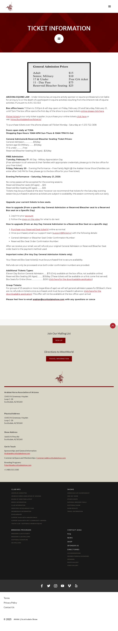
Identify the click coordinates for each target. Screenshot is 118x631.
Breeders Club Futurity (20, 533)
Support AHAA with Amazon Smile (24, 517)
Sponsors (71, 559)
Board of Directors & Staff (21, 499)
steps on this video (31, 219)
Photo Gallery (73, 562)
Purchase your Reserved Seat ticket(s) (30, 229)
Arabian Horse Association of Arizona (26, 496)
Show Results (72, 508)
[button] (109, 6)
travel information (59, 359)
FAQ (69, 534)
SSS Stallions (16, 542)
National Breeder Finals (77, 502)
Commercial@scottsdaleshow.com (51, 458)
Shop (69, 542)
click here (82, 116)
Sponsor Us (73, 546)
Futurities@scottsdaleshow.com (17, 465)
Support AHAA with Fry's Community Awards (28, 520)
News (70, 538)
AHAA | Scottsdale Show (25, 619)
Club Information (18, 505)
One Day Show (72, 496)
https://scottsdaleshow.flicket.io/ (26, 119)
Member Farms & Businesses (78, 556)
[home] (9, 6)
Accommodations (74, 553)
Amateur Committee (19, 493)
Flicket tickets (13, 116)
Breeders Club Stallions (20, 536)
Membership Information (21, 511)
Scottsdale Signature (19, 539)
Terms (7, 598)
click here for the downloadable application (70, 279)
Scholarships (16, 514)
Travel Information (75, 511)
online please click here (92, 111)
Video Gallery (72, 565)
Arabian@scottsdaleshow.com (17, 453)
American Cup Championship (78, 493)
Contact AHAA (74, 530)
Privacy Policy (10, 603)
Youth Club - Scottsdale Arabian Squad (26, 523)
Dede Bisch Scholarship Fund (22, 508)
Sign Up (59, 340)
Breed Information (18, 502)
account (29, 216)
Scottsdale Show (73, 505)
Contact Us (9, 607)
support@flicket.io (62, 233)
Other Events (72, 499)
